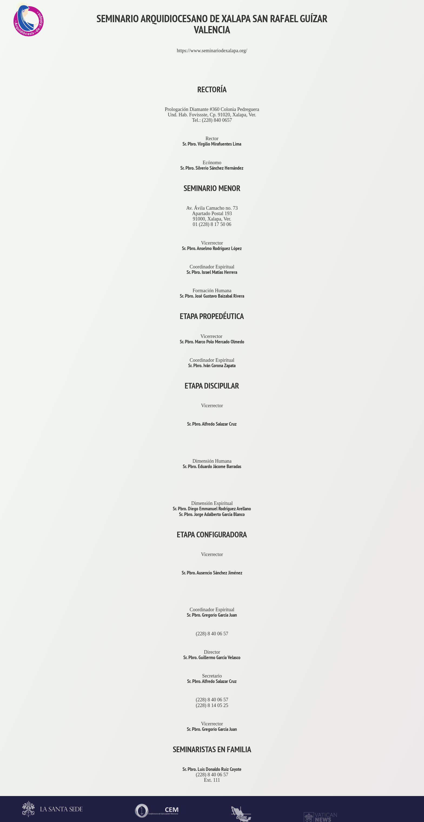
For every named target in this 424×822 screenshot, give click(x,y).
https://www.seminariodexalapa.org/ (212, 50)
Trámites (384, 198)
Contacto (385, 249)
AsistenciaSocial (393, 712)
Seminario (386, 609)
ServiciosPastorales (395, 506)
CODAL (384, 764)
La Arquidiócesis (392, 95)
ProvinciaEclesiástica (397, 352)
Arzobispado (388, 404)
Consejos (385, 455)
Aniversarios (388, 147)
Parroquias (386, 558)
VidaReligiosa (390, 661)
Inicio (382, 44)
